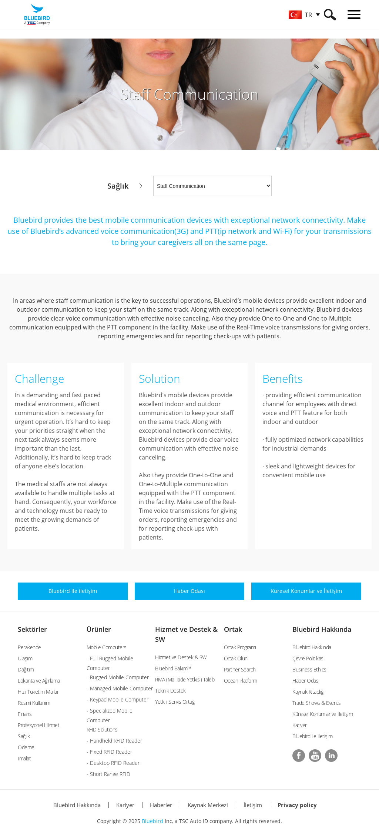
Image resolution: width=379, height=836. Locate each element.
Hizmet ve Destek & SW (181, 657)
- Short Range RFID (108, 773)
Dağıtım (26, 669)
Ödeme (26, 747)
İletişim (253, 805)
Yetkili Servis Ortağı (175, 701)
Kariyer (299, 725)
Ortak (233, 629)
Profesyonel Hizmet (38, 725)
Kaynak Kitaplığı (308, 691)
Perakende (29, 647)
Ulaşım (25, 658)
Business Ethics (309, 669)
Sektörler (32, 629)
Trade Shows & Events (316, 702)
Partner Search (240, 669)
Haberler (161, 805)
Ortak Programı (240, 647)
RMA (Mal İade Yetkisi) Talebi (185, 679)
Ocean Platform (240, 680)
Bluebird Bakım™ (173, 668)
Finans (24, 713)
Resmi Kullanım (34, 702)
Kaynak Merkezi (208, 805)
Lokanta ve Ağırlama (39, 680)
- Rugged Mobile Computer (118, 677)
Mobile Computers (107, 647)
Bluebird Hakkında (321, 629)
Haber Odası (305, 680)
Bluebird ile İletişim (312, 736)
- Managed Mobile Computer (120, 688)
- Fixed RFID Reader (109, 751)
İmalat (24, 758)
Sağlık (24, 736)
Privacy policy (297, 805)
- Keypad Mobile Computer (117, 699)
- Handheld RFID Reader (114, 740)
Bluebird (152, 821)
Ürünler (99, 629)
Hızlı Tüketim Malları (39, 691)
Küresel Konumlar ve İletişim (322, 713)
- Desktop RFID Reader (113, 762)
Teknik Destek (170, 690)
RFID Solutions (102, 729)
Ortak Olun (236, 658)
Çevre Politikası (308, 658)
